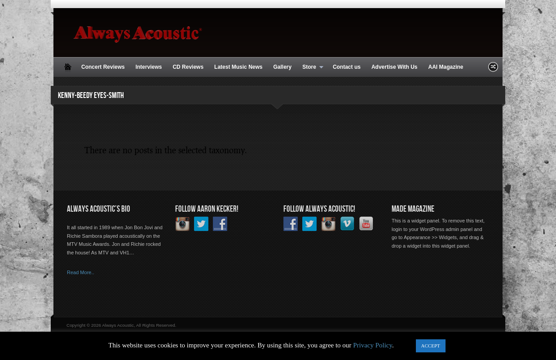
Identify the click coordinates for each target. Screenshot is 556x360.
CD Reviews (187, 67)
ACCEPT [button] (430, 345)
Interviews (149, 67)
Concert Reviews (103, 67)
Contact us (347, 67)
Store (310, 67)
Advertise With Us (394, 67)
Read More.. (80, 272)
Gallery (282, 67)
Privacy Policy (372, 345)
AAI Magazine (445, 67)
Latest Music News (238, 67)
